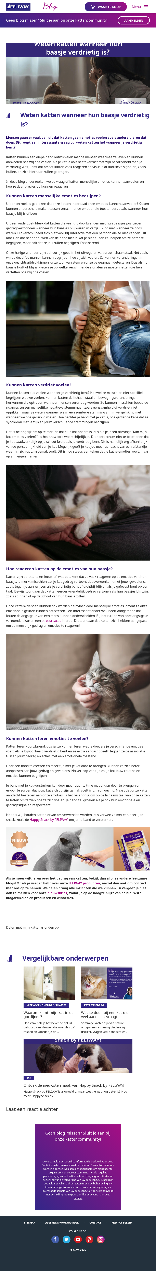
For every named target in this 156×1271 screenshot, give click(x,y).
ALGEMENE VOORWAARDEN (62, 1222)
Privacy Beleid (122, 1222)
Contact (95, 1222)
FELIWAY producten (84, 883)
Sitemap (29, 1222)
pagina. (78, 1198)
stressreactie (52, 620)
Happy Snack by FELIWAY (48, 819)
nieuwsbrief (57, 893)
